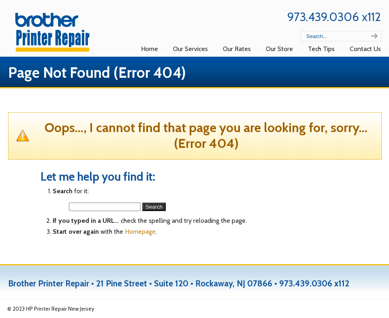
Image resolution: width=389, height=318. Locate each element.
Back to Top (368, 309)
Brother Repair (54, 30)
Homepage (140, 231)
